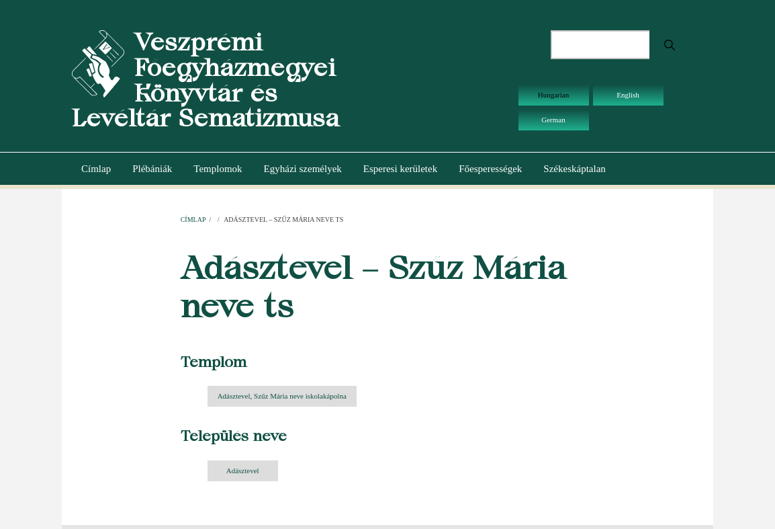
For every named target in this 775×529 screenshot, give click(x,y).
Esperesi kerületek (400, 168)
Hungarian (553, 95)
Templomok (217, 168)
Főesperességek (490, 168)
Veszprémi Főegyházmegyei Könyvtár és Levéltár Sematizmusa (205, 80)
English (628, 95)
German (553, 120)
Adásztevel (242, 470)
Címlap (96, 168)
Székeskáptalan (574, 168)
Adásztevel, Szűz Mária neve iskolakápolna (282, 396)
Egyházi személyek (303, 168)
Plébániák (152, 168)
